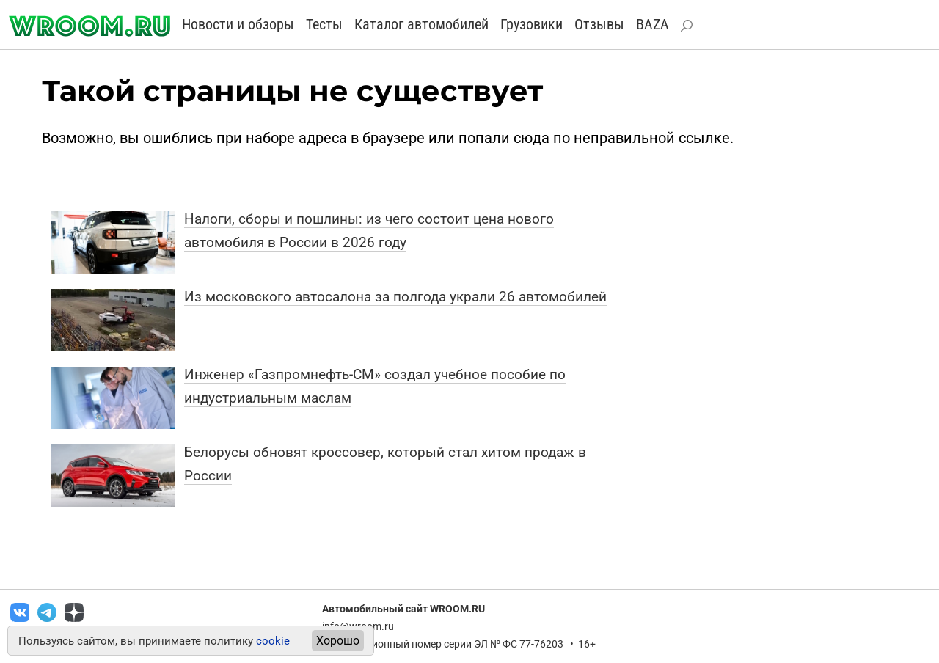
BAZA (652, 24)
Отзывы (599, 24)
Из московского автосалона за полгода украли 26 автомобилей (395, 296)
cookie (273, 641)
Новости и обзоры (238, 24)
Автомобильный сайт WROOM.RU (403, 609)
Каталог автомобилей (421, 24)
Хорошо (337, 641)
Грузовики (531, 24)
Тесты (324, 24)
